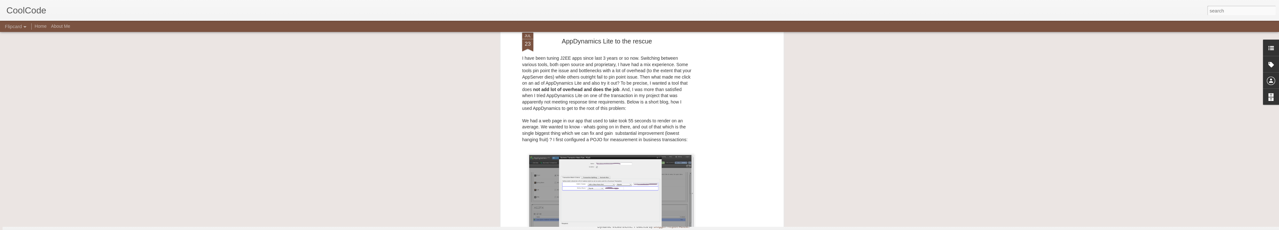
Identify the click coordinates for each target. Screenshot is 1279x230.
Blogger (659, 226)
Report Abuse (678, 226)
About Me (60, 26)
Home (40, 26)
